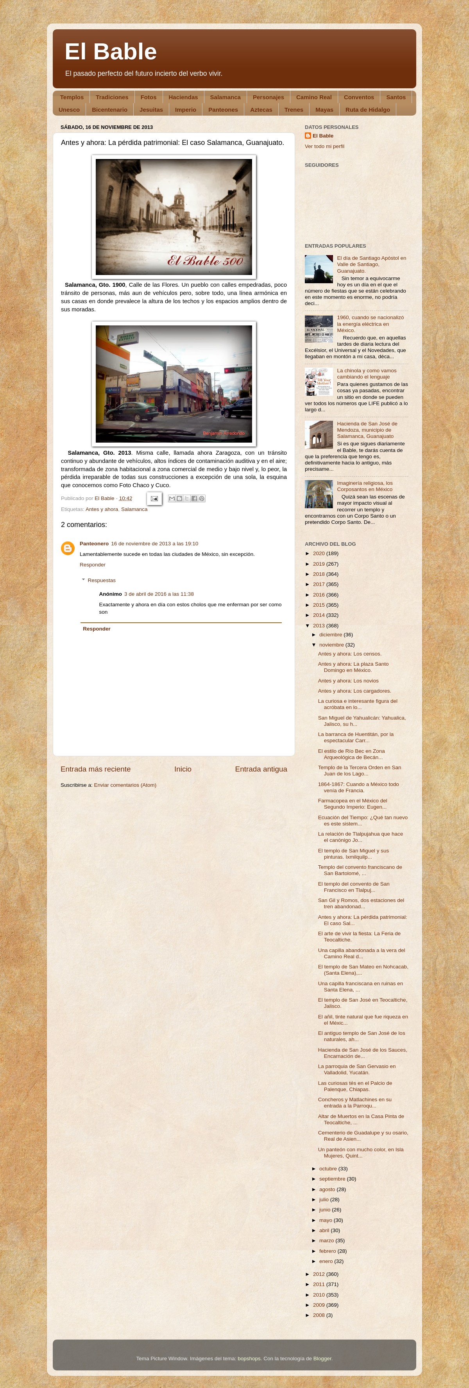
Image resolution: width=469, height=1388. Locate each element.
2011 (319, 1284)
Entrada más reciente (96, 769)
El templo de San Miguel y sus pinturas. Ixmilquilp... (353, 854)
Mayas (324, 109)
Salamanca (225, 97)
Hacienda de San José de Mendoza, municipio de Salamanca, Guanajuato (367, 430)
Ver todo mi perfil (324, 146)
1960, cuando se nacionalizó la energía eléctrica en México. (370, 323)
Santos (396, 97)
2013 (319, 626)
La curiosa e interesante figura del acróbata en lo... (357, 704)
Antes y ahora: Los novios (348, 681)
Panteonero (94, 544)
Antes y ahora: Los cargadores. (355, 691)
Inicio (183, 769)
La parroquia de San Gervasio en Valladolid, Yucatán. (357, 1069)
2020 (319, 553)
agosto (328, 1189)
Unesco (69, 109)
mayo (326, 1220)
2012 (319, 1274)
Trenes (294, 109)
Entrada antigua (261, 769)
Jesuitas (151, 109)
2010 (319, 1295)
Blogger (322, 1358)
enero (326, 1261)
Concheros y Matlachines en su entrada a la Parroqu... (355, 1103)
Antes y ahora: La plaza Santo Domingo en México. (353, 667)
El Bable (110, 51)
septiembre (333, 1179)
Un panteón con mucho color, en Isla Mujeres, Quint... (361, 1153)
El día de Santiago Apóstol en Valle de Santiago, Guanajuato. (371, 264)
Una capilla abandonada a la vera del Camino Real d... (361, 953)
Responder (93, 565)
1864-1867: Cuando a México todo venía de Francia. (358, 787)
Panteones (223, 109)
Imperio (185, 109)
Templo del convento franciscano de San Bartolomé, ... (360, 870)
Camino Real (314, 97)
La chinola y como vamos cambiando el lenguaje (366, 374)
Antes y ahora (102, 509)
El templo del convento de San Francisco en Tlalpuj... (354, 887)
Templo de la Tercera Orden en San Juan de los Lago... (359, 771)
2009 (319, 1305)
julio (324, 1199)
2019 (319, 564)
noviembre (332, 645)
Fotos (149, 97)
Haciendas (183, 97)
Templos (72, 97)
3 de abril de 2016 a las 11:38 (159, 594)
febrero (328, 1251)
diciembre (331, 635)
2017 (319, 584)
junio (325, 1210)
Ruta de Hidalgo (367, 109)
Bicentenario (109, 109)
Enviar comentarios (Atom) (125, 785)
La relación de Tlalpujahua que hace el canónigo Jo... (360, 837)
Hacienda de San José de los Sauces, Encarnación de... (362, 1053)
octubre (328, 1169)
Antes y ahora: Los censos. (350, 654)
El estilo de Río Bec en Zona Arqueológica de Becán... (351, 754)
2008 (319, 1315)
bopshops (249, 1358)
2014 (319, 615)
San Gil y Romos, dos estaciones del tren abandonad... (361, 903)
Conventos (359, 97)
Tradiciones (112, 97)
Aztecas (261, 109)
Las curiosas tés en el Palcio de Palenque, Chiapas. (355, 1086)
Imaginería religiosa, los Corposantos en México (365, 486)
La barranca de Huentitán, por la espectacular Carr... (356, 737)
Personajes (268, 97)
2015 (319, 605)
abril (325, 1230)
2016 (319, 595)
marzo (327, 1240)
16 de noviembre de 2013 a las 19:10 (154, 544)
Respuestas (102, 580)
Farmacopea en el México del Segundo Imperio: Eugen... (352, 804)
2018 (319, 574)
